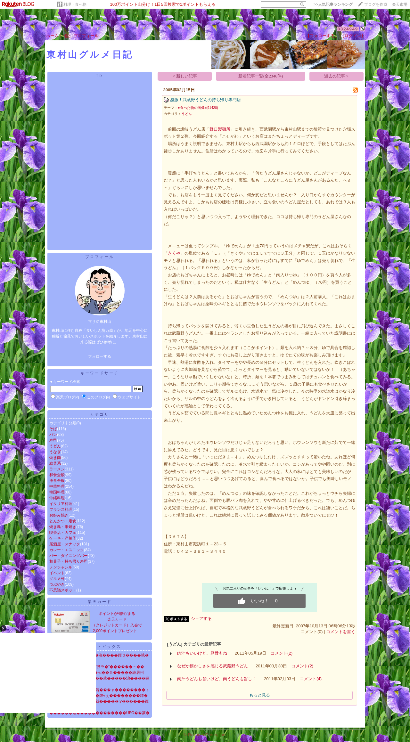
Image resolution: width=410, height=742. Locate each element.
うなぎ (55, 452)
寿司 (53, 440)
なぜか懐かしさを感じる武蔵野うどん (212, 666)
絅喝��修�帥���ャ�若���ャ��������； (99, 690)
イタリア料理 (60, 503)
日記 (66, 35)
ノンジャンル (60, 567)
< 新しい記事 (185, 76)
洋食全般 (57, 480)
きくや (174, 253)
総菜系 (55, 463)
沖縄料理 (57, 498)
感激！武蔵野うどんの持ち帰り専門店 (205, 99)
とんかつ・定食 (62, 521)
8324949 (348, 29)
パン (53, 434)
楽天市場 (399, 4)
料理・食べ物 (74, 4)
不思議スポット (62, 590)
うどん (55, 446)
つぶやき (57, 584)
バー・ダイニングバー (68, 555)
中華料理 (57, 486)
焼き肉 (55, 457)
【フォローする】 (322, 35)
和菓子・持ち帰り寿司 (68, 561)
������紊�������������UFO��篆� (99, 713)
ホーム (52, 35)
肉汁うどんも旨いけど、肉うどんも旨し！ (216, 678)
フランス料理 (60, 509)
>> (333, 4)
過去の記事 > (336, 76)
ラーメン (57, 469)
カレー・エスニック (66, 550)
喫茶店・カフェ (62, 532)
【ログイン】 (352, 35)
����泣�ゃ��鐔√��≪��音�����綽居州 (96, 672)
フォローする (99, 356)
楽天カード (100, 601)
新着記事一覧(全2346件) (260, 76)
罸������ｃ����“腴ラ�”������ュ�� (96, 667)
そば (53, 429)
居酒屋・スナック (64, 544)
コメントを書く (340, 631)
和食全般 (57, 475)
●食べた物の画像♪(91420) (198, 108)
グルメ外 (57, 578)
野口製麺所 (219, 129)
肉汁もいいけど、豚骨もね (202, 653)
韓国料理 (57, 492)
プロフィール (86, 35)
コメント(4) (311, 678)
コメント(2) (281, 653)
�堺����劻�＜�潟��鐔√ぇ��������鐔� (98, 695)
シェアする (201, 618)
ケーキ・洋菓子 (62, 538)
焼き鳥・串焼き (62, 527)
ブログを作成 (375, 4)
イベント (57, 573)
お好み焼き (59, 515)
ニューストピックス (99, 646)
